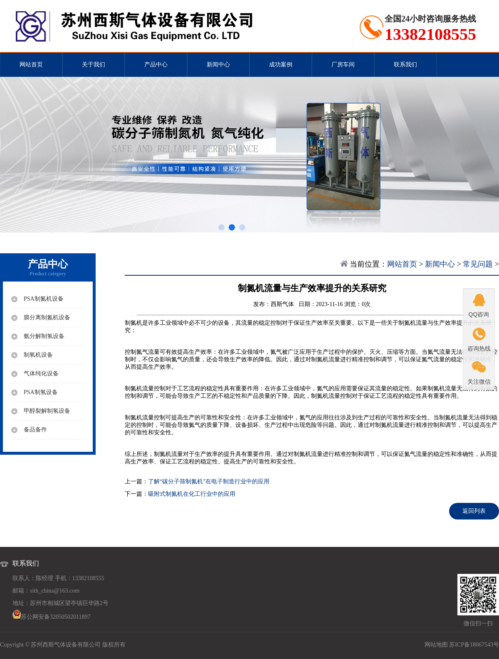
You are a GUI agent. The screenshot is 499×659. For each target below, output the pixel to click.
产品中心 (156, 64)
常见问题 (478, 264)
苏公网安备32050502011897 (55, 617)
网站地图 (436, 645)
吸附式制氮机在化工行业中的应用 (191, 494)
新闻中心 (218, 64)
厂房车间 (343, 64)
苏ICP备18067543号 (474, 645)
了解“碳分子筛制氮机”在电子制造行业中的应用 (208, 481)
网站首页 (31, 64)
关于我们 (93, 64)
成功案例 (280, 64)
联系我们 (405, 64)
